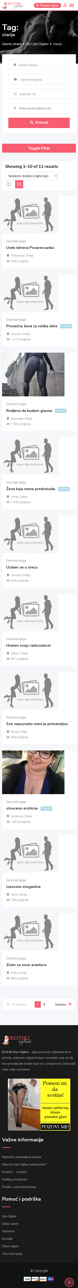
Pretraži (39, 123)
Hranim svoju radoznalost (28, 645)
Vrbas (15, 496)
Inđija (14, 972)
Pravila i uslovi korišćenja (19, 1187)
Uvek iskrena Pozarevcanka (30, 247)
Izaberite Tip (27, 94)
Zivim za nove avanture (26, 965)
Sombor (16, 334)
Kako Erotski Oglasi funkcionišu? (24, 1164)
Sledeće (63, 1004)
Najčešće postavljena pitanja (21, 1157)
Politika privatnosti (14, 1179)
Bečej (14, 731)
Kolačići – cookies (14, 1172)
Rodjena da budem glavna (29, 410)
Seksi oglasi (10, 1246)
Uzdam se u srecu (21, 567)
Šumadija (17, 418)
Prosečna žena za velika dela (31, 326)
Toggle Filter (39, 148)
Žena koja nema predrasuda (30, 488)
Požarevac (18, 255)
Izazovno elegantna (23, 886)
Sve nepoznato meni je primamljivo (37, 723)
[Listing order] (31, 176)
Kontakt (7, 1239)
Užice (14, 894)
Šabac (15, 653)
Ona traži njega (16, 241)
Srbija (30, 255)
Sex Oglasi (9, 1216)
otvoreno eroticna (22, 808)
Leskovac (17, 816)
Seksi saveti (10, 1224)
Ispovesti (8, 1231)
